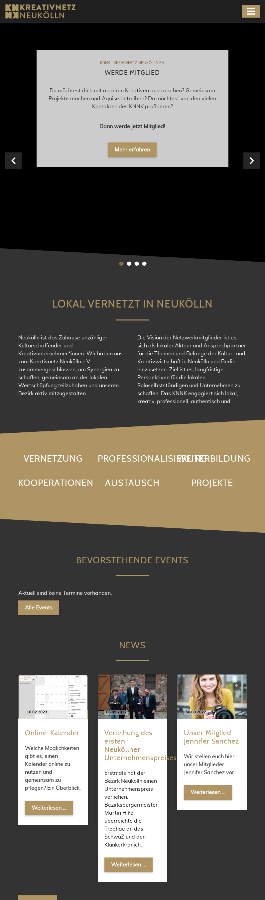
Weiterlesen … (52, 550)
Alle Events (39, 351)
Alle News (37, 646)
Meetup (156, 831)
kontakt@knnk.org (108, 842)
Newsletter (160, 842)
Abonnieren (219, 738)
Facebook (158, 819)
